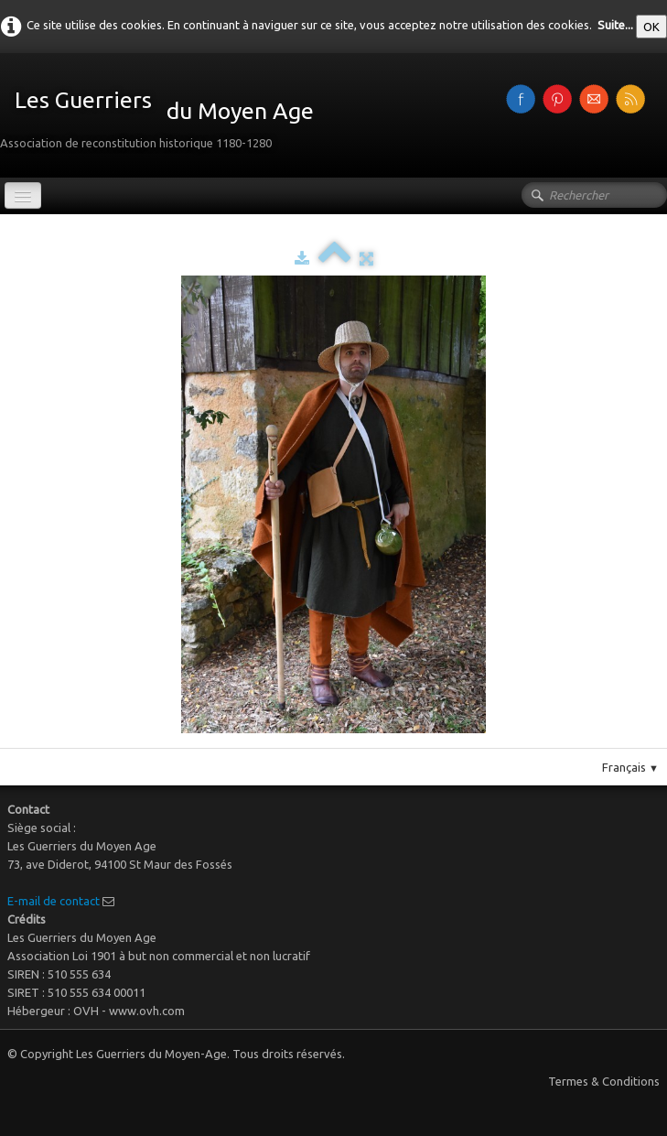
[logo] (164, 113)
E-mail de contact (53, 900)
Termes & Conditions (604, 1081)
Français (630, 767)
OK (651, 26)
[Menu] (23, 195)
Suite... (615, 24)
